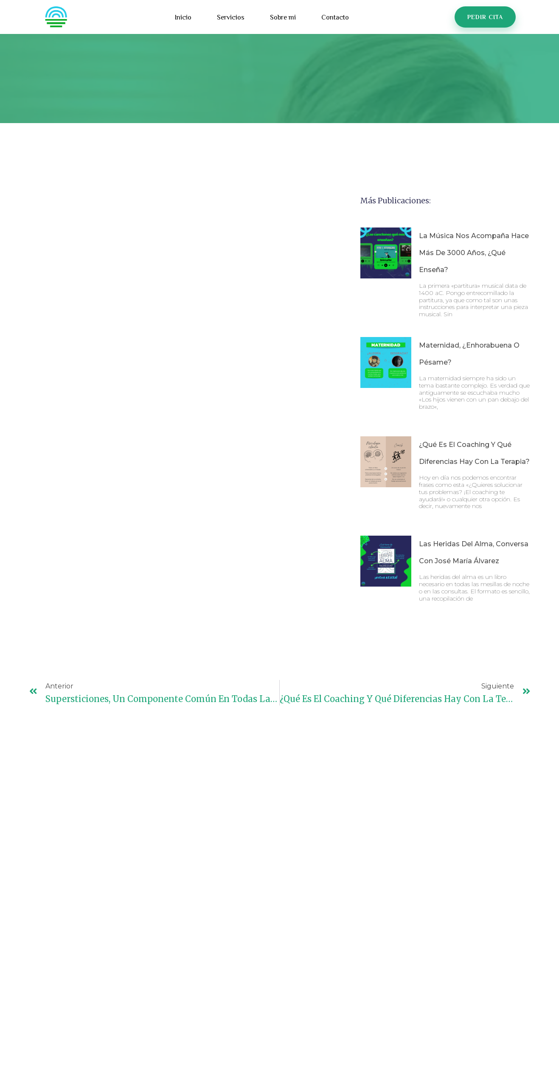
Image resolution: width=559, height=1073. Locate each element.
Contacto (335, 18)
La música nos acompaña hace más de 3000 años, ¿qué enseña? (474, 253)
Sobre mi (283, 18)
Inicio (183, 18)
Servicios (230, 18)
